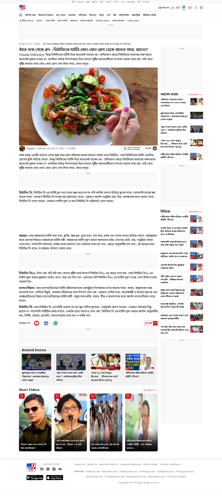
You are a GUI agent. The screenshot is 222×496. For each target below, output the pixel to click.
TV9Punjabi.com (94, 476)
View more (149, 390)
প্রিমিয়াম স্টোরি (149, 15)
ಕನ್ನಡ (88, 1)
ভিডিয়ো (165, 211)
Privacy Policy (150, 464)
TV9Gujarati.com (185, 471)
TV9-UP (146, 1)
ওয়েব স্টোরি (50, 20)
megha (31, 148)
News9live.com (110, 471)
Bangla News (25, 44)
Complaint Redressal (130, 464)
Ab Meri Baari (102, 20)
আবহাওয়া (73, 20)
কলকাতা (72, 15)
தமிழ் (123, 1)
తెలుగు (94, 1)
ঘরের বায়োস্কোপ (118, 20)
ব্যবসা (101, 15)
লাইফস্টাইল (124, 15)
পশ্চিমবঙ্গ (82, 15)
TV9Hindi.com (93, 471)
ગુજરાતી (108, 1)
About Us (92, 464)
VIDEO (39, 20)
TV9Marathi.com (165, 471)
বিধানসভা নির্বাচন (45, 15)
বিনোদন (92, 15)
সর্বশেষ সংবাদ (169, 94)
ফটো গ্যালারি (62, 20)
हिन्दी (73, 1)
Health (37, 44)
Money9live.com (156, 476)
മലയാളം (131, 1)
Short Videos (29, 389)
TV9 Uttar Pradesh (176, 476)
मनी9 (138, 1)
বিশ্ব (114, 15)
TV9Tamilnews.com (114, 476)
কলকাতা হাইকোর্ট (86, 20)
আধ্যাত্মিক (136, 15)
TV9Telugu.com (147, 471)
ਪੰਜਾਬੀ (116, 1)
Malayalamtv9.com (137, 476)
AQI (178, 7)
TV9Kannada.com (128, 471)
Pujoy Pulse (133, 20)
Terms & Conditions (170, 464)
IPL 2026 (60, 15)
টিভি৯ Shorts (27, 20)
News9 (81, 1)
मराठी (101, 1)
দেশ (108, 15)
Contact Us (79, 464)
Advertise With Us (108, 464)
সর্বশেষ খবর (30, 15)
